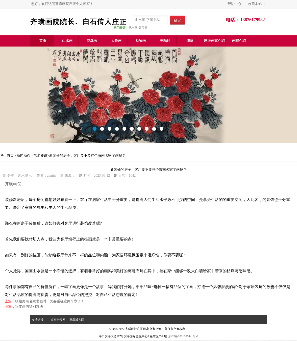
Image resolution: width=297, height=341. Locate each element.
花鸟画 (92, 41)
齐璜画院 (13, 184)
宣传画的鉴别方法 (29, 306)
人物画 (116, 41)
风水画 (132, 27)
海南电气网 (57, 319)
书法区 (165, 41)
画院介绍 (239, 41)
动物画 (141, 41)
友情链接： (39, 319)
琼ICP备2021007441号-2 (183, 336)
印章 (189, 41)
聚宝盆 (143, 27)
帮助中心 (234, 4)
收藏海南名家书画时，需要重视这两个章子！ (49, 301)
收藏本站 (255, 4)
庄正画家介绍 (214, 41)
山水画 (67, 41)
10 (161, 129)
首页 (42, 41)
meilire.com (148, 95)
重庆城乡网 (76, 319)
